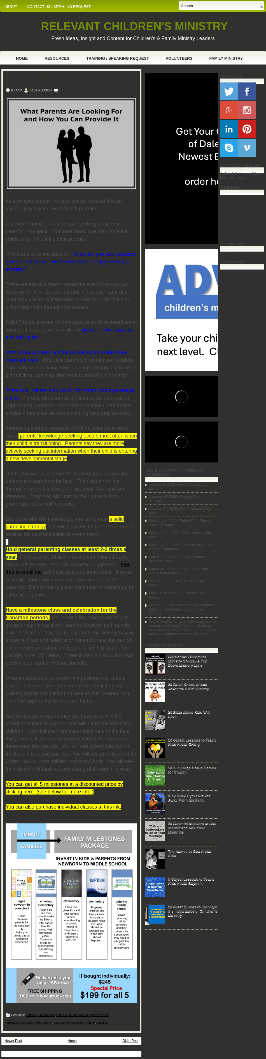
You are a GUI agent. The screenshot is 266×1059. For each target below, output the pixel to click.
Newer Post (13, 1041)
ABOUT (10, 6)
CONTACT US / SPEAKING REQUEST (59, 6)
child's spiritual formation (73, 1015)
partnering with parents (36, 1022)
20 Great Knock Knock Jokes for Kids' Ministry (188, 686)
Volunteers (179, 58)
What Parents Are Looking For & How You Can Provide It (65, 80)
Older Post (130, 1041)
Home (22, 58)
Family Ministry (226, 58)
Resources (57, 58)
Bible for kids (46, 1015)
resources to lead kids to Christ (74, 1022)
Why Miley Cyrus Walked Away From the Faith (189, 797)
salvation (102, 1022)
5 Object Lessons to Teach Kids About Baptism (191, 881)
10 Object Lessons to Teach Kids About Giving (192, 742)
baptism (31, 1015)
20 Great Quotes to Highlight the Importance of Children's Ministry (192, 910)
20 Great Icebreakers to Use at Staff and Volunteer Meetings (192, 827)
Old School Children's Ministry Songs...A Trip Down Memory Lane (187, 660)
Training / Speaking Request (117, 58)
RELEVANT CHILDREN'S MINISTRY (134, 26)
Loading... (228, 252)
